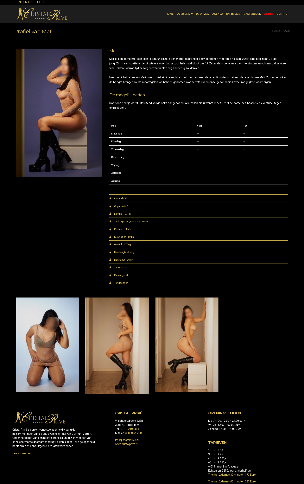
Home (170, 13)
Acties (268, 13)
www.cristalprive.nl (126, 444)
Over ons (185, 14)
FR (30, 2)
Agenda (217, 13)
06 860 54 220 (133, 433)
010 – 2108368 (130, 428)
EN (25, 2)
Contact (283, 13)
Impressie (233, 13)
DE (34, 2)
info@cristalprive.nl (127, 439)
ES (43, 2)
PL (39, 2)
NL (20, 2)
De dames (202, 13)
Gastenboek (252, 13)
